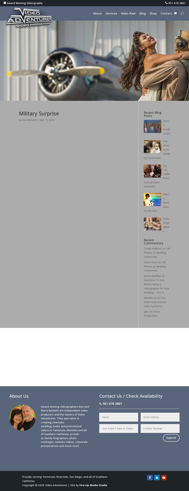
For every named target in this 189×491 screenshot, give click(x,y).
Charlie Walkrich (153, 248)
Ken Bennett (29, 120)
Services (111, 13)
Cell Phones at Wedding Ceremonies (157, 252)
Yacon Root (150, 262)
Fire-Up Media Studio (93, 485)
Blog (142, 13)
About (97, 13)
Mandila (148, 297)
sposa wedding (152, 276)
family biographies (56, 438)
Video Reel (128, 13)
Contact (166, 13)
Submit (171, 438)
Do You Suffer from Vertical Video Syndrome (155, 302)
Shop (153, 13)
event (56, 426)
